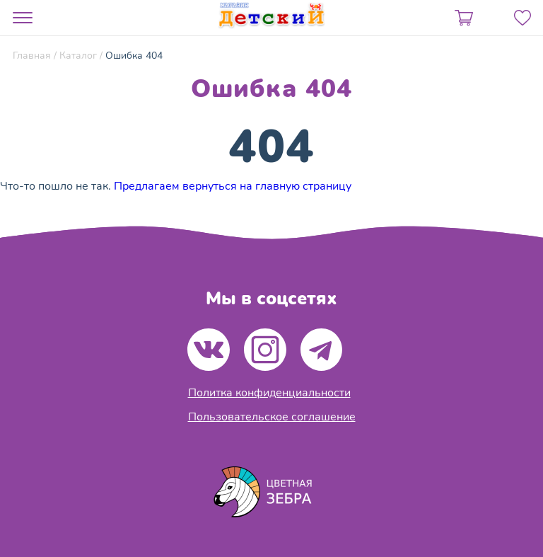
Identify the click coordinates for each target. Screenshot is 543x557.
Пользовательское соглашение (272, 417)
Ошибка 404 (134, 55)
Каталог (78, 55)
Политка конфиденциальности (269, 393)
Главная (32, 55)
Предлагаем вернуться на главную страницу (232, 186)
